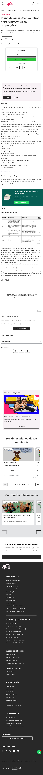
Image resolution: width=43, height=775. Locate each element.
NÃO (16, 97)
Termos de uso (10, 717)
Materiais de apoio (7, 335)
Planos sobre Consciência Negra (16, 629)
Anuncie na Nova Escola (14, 706)
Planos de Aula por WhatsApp (16, 640)
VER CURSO (21, 426)
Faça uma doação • (12, 700)
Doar (21, 557)
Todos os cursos (11, 655)
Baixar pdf (21, 55)
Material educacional (12, 637)
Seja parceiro (10, 697)
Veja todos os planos (31, 30)
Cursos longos (10, 674)
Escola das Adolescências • (15, 606)
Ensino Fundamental (26, 10)
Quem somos (10, 692)
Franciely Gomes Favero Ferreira (13, 43)
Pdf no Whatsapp (21, 59)
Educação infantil (11, 589)
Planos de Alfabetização (14, 631)
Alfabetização (10, 592)
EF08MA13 (12, 171)
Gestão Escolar (11, 603)
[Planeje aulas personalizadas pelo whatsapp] (39, 752)
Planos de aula (12, 10)
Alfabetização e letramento (15, 663)
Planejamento (10, 600)
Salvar (21, 51)
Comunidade (10, 686)
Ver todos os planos (21, 484)
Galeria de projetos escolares (15, 608)
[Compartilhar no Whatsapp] (17, 67)
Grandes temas (11, 583)
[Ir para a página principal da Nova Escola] (10, 6)
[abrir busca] (34, 4)
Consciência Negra (12, 586)
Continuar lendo (21, 328)
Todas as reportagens (13, 580)
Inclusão (8, 594)
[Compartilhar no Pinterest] (32, 67)
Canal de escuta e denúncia (15, 726)
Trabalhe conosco (11, 694)
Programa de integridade (14, 720)
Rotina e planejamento (13, 668)
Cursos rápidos (11, 671)
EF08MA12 (4, 171)
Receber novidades (17, 738)
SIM (7, 97)
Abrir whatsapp (21, 202)
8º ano (37, 10)
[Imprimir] (9, 67)
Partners (8, 703)
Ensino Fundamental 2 (13, 666)
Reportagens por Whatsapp (15, 611)
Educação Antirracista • (13, 657)
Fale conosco (10, 689)
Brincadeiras (10, 597)
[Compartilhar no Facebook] (24, 67)
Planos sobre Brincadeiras (14, 634)
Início (2, 10)
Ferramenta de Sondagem (14, 626)
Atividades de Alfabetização (15, 643)
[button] (37, 484)
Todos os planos (11, 623)
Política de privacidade (13, 723)
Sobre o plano (6, 341)
